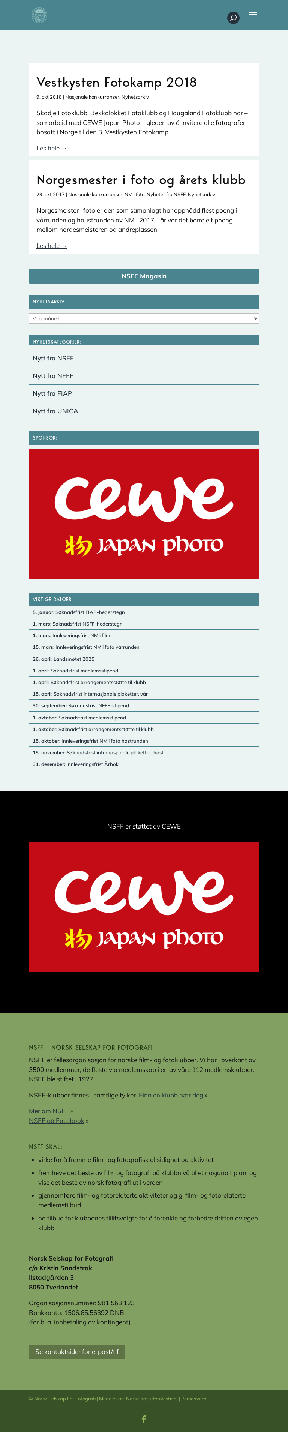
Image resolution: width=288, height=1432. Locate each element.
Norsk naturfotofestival (152, 1399)
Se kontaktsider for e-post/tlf (77, 1351)
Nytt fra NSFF (53, 358)
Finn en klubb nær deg (171, 1095)
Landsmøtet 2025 (63, 659)
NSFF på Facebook (56, 1120)
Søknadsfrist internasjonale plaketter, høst (98, 752)
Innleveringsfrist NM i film (71, 635)
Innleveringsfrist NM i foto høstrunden (90, 741)
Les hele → (52, 148)
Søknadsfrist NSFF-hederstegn (78, 624)
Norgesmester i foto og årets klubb (141, 179)
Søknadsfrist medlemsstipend (75, 671)
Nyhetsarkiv (135, 97)
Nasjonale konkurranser (92, 97)
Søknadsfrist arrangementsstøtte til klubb (89, 682)
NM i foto (134, 194)
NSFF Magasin (144, 276)
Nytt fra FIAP (52, 393)
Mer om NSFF (49, 1111)
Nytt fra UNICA (55, 411)
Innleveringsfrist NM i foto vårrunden (86, 647)
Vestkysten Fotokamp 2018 (116, 82)
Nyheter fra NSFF (166, 194)
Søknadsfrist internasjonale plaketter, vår (90, 694)
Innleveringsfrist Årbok (75, 764)
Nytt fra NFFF (53, 376)
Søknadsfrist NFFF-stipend (81, 705)
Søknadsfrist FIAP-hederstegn (79, 612)
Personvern (194, 1399)
